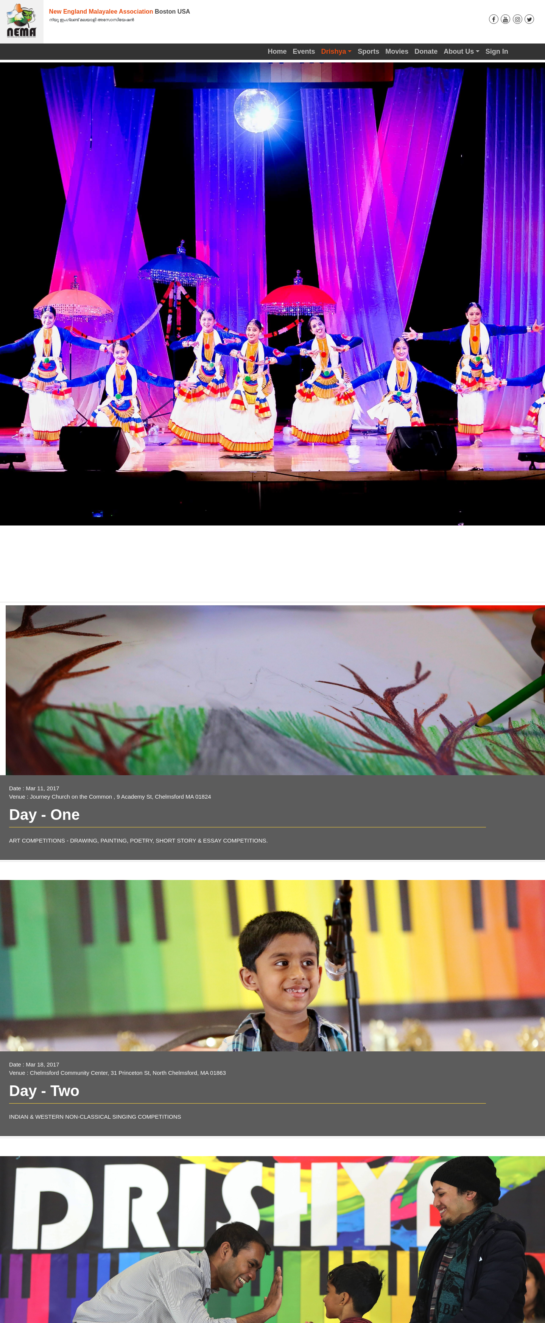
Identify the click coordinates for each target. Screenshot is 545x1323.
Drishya (333, 51)
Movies (396, 51)
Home (277, 51)
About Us (459, 51)
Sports (368, 51)
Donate (426, 51)
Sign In (497, 51)
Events (304, 51)
